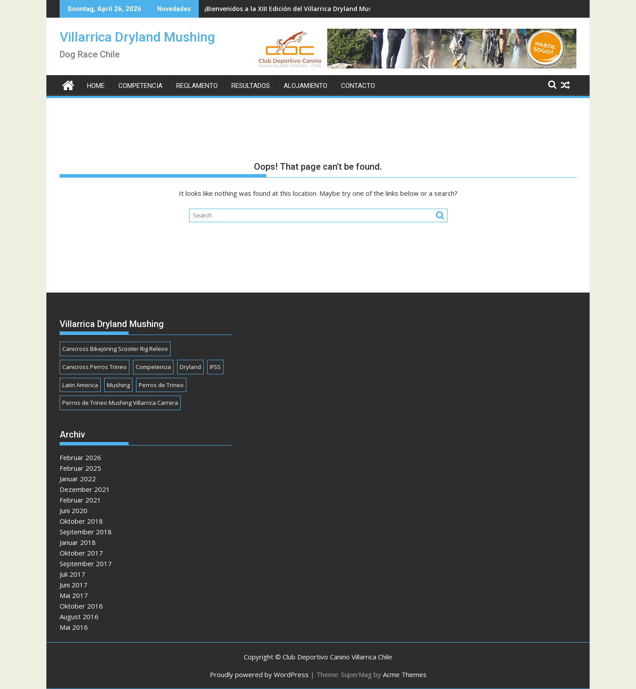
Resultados (250, 86)
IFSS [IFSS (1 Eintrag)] (215, 367)
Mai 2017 (74, 595)
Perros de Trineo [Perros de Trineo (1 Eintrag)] (161, 385)
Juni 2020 (73, 510)
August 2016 (79, 616)
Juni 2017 (73, 584)
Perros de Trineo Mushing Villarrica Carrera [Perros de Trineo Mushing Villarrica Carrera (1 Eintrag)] (120, 403)
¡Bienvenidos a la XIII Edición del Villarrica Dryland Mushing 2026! (303, 8)
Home (96, 86)
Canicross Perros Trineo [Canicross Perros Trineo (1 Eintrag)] (94, 367)
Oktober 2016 (81, 605)
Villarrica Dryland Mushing (137, 37)
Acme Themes (405, 674)
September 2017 (86, 563)
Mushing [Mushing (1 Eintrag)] (118, 385)
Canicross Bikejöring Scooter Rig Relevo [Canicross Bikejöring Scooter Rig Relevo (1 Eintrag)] (115, 349)
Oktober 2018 (81, 521)
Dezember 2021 (85, 489)
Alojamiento (305, 86)
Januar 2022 (78, 478)
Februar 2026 (80, 457)
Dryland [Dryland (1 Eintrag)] (190, 367)
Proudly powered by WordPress (259, 674)
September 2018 (86, 531)
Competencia (140, 86)
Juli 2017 (72, 574)
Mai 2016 (74, 627)
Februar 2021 (80, 499)
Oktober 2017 (81, 552)
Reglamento (197, 86)
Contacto (358, 86)
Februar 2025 (80, 468)
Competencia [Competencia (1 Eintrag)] (153, 367)
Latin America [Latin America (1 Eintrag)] (80, 385)
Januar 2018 (78, 542)
